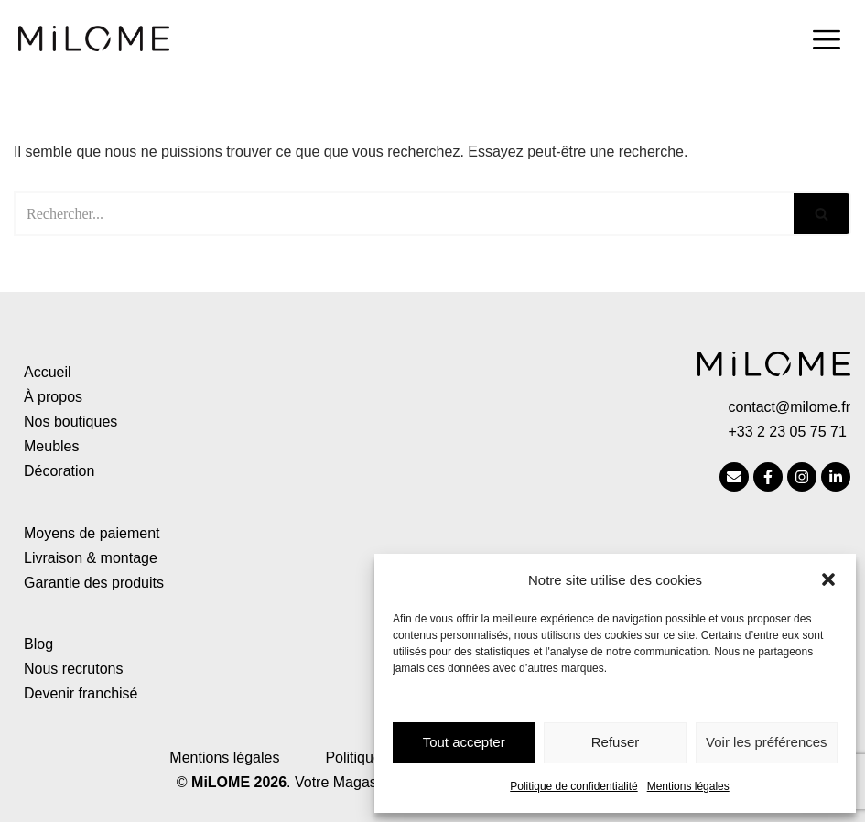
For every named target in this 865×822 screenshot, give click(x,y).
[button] (828, 579)
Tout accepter (464, 742)
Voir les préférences (766, 742)
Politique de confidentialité (573, 786)
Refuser (615, 742)
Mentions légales (688, 786)
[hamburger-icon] (826, 42)
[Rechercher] (404, 213)
